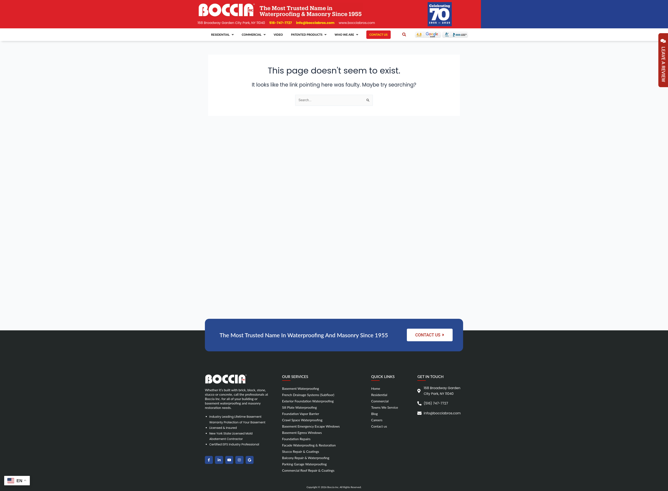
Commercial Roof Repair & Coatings (308, 470)
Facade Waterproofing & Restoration (309, 445)
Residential (222, 34)
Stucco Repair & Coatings (300, 451)
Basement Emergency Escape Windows (311, 426)
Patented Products (308, 34)
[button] (404, 34)
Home (375, 388)
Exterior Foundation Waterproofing (308, 401)
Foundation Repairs (296, 439)
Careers (376, 420)
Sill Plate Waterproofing (299, 407)
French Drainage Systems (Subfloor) (308, 395)
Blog (374, 414)
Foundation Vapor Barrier (300, 414)
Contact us (379, 426)
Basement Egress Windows (302, 433)
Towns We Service (384, 407)
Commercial (254, 34)
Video (278, 34)
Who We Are (346, 34)
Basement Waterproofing (300, 388)
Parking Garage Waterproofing (304, 464)
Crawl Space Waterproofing (302, 420)
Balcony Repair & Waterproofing (305, 458)
